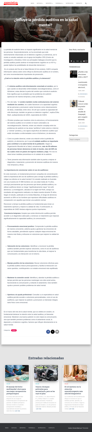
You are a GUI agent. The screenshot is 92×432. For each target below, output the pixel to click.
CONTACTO (79, 3)
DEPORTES (49, 3)
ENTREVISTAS (69, 3)
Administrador (83, 94)
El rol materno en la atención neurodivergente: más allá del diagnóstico (74, 390)
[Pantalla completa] (86, 61)
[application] (78, 57)
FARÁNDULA (59, 3)
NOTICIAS (40, 3)
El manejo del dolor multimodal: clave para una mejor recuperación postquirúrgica (16, 390)
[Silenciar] (84, 61)
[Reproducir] (71, 61)
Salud (13, 330)
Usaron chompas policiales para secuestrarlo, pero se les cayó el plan (45, 390)
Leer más (17, 410)
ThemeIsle (85, 428)
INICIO (32, 3)
